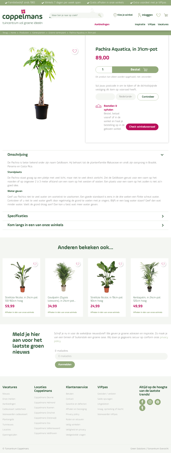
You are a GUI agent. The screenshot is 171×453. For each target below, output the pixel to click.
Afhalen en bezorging (76, 409)
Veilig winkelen (73, 424)
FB (142, 402)
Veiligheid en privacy (76, 429)
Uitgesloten (103, 404)
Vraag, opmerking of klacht (111, 409)
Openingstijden (10, 435)
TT (142, 408)
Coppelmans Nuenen (44, 407)
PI (158, 402)
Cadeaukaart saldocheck (14, 409)
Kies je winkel (125, 15)
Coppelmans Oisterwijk (45, 418)
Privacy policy (72, 414)
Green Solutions (138, 449)
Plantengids (8, 419)
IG (150, 402)
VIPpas (103, 387)
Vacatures (10, 387)
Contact (70, 399)
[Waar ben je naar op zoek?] (76, 15)
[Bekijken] (165, 15)
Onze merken (9, 399)
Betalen (69, 394)
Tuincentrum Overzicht (157, 449)
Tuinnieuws (8, 424)
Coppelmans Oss (42, 423)
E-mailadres (61, 351)
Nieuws (6, 394)
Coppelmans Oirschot (44, 413)
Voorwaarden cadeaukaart (15, 414)
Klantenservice (77, 387)
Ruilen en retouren (75, 419)
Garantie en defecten (76, 404)
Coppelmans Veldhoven (45, 433)
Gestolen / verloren (107, 394)
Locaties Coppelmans (43, 389)
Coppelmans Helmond (44, 402)
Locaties (7, 429)
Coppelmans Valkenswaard (47, 428)
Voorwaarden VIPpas (107, 414)
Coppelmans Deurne (43, 397)
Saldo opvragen (105, 399)
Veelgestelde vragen (76, 435)
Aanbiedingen (9, 404)
